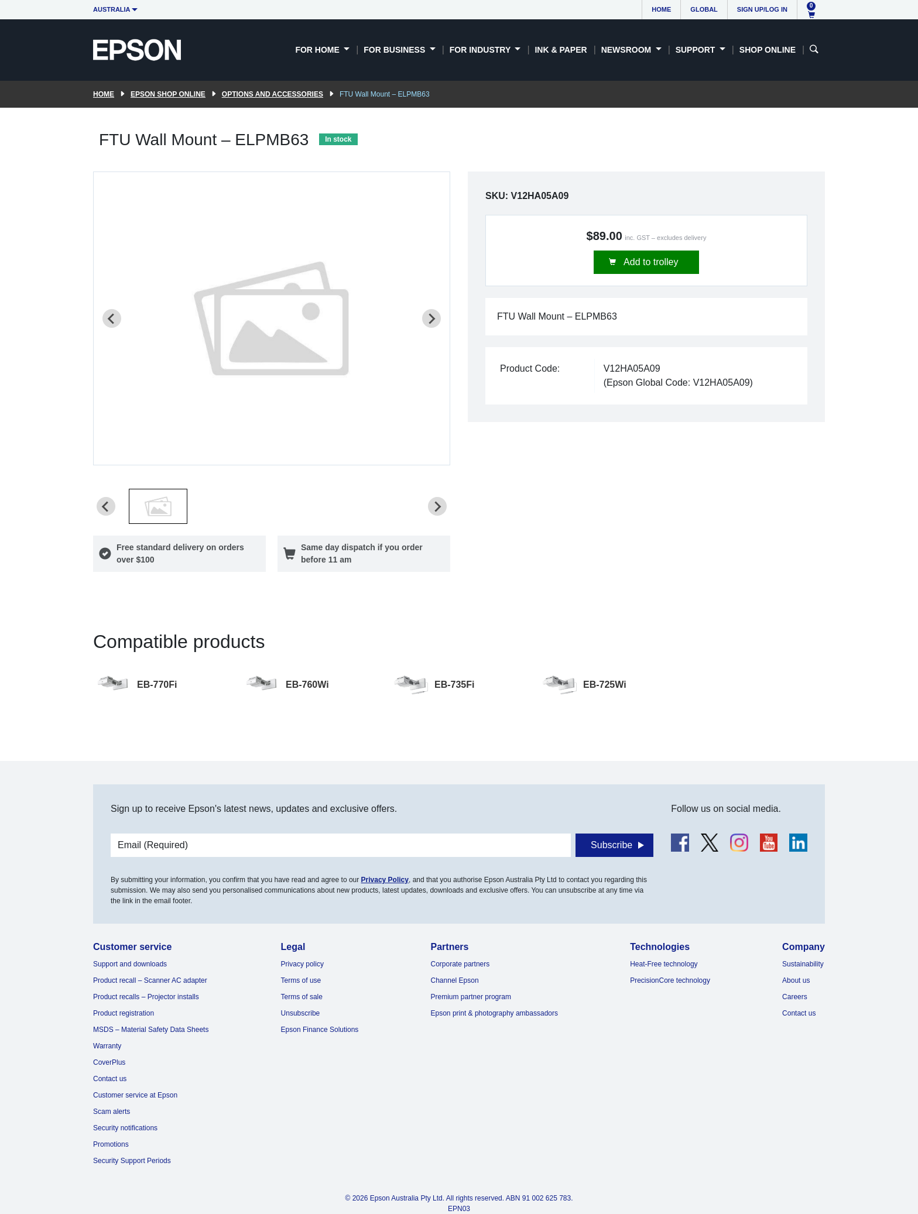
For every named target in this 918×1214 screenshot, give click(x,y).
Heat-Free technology (663, 964)
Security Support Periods (132, 1161)
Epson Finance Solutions (320, 1030)
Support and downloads (130, 964)
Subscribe (611, 845)
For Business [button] (395, 49)
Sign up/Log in (762, 9)
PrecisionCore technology (670, 980)
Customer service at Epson (135, 1095)
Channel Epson (455, 980)
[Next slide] (431, 318)
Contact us (109, 1079)
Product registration (123, 1013)
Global (703, 9)
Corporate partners (460, 964)
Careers (794, 997)
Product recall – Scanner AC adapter (150, 980)
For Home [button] (318, 49)
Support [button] (697, 49)
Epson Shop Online (168, 94)
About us (796, 980)
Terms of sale (302, 997)
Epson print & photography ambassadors (494, 1013)
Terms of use (301, 980)
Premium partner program (471, 997)
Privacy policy (302, 964)
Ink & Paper (561, 49)
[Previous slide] (111, 318)
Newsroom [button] (627, 49)
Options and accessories (272, 94)
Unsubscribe (300, 1013)
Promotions (111, 1144)
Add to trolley (650, 262)
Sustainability (803, 964)
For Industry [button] (481, 49)
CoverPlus (109, 1062)
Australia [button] (112, 9)
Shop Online (767, 49)
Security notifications (125, 1128)
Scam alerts (111, 1111)
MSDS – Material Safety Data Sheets (150, 1030)
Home (661, 9)
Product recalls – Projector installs (146, 997)
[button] (158, 506)
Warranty (107, 1046)
